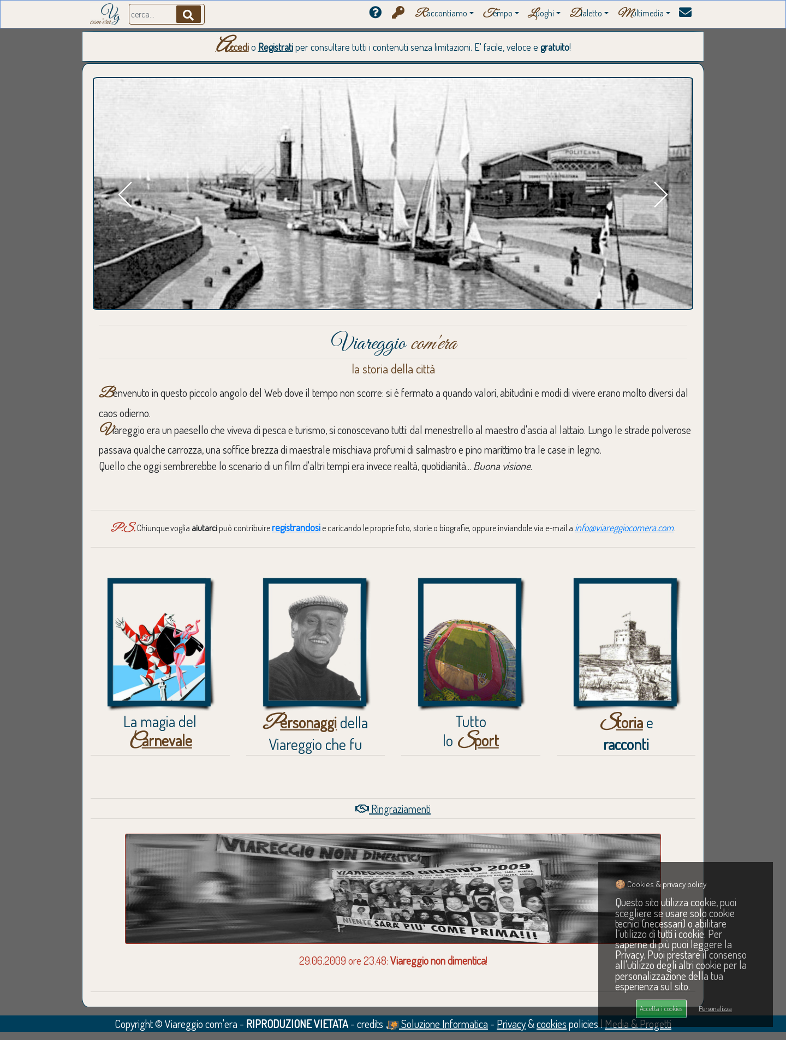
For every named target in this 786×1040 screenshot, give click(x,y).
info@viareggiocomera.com (624, 527)
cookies (552, 1024)
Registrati (275, 47)
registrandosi (296, 527)
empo (498, 14)
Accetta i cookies (661, 1008)
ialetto (585, 14)
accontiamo (441, 14)
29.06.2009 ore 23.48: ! (393, 960)
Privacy (511, 1024)
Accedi (232, 47)
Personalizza (715, 1008)
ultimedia (640, 14)
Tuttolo (471, 731)
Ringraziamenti (393, 808)
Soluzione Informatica (436, 1024)
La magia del (159, 731)
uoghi (541, 14)
